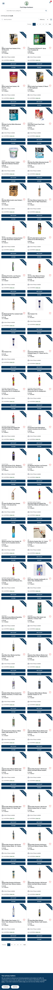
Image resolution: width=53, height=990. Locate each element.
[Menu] (3, 3)
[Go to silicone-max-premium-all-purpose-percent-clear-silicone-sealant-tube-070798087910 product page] (13, 884)
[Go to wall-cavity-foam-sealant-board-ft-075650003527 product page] (13, 88)
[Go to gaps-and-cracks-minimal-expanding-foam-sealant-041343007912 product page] (13, 619)
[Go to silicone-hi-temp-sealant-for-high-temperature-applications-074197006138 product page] (13, 240)
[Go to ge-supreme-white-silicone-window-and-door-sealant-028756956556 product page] (39, 695)
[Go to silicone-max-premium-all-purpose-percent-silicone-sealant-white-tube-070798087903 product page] (39, 846)
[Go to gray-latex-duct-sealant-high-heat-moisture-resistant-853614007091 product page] (13, 164)
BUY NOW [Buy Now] (13, 67)
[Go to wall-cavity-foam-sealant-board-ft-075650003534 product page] (13, 50)
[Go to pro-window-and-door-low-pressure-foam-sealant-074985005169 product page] (39, 467)
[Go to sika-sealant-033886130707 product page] (13, 354)
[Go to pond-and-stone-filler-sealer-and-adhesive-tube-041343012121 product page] (39, 619)
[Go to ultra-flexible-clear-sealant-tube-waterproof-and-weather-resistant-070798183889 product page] (13, 922)
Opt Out (15, 987)
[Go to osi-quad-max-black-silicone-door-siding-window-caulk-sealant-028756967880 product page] (39, 922)
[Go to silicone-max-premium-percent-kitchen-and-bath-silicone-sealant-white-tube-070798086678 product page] (39, 771)
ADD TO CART (13, 63)
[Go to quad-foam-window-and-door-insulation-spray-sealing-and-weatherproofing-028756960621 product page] (39, 354)
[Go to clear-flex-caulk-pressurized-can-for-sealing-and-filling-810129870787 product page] (13, 392)
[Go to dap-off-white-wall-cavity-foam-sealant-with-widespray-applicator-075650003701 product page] (39, 240)
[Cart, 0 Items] (50, 2)
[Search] (46, 10)
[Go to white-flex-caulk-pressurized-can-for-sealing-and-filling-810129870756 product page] (39, 392)
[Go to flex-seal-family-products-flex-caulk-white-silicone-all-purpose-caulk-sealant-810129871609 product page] (13, 581)
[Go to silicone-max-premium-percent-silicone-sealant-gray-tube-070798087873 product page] (39, 809)
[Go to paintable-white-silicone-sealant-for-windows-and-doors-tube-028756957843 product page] (13, 695)
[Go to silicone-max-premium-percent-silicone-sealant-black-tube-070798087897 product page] (13, 846)
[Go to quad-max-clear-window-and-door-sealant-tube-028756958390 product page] (13, 657)
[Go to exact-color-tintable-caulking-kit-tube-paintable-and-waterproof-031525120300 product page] (39, 581)
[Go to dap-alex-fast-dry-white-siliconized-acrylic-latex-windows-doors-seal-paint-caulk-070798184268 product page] (13, 126)
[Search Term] (26, 10)
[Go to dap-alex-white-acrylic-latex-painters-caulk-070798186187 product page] (13, 202)
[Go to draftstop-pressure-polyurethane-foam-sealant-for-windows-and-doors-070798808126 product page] (13, 278)
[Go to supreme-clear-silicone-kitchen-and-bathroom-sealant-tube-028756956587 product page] (13, 771)
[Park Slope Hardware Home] (26, 3)
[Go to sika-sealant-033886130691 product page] (39, 316)
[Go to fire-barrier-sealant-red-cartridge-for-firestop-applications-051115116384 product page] (39, 543)
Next (50, 24)
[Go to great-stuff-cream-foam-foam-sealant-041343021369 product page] (39, 126)
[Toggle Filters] (51, 19)
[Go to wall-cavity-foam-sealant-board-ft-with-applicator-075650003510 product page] (39, 88)
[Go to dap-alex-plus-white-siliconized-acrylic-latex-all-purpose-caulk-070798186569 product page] (39, 164)
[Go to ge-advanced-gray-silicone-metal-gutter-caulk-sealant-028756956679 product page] (13, 733)
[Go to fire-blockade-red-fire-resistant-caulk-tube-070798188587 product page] (13, 316)
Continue (5, 987)
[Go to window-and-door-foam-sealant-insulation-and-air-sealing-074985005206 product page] (13, 543)
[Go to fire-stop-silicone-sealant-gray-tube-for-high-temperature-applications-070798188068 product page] (39, 202)
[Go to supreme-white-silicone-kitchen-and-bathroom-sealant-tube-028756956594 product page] (39, 733)
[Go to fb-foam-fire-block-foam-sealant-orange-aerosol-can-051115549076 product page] (13, 505)
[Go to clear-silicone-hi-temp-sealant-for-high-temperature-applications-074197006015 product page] (39, 278)
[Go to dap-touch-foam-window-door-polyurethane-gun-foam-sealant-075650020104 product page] (13, 467)
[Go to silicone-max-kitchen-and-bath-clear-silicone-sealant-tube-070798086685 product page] (13, 809)
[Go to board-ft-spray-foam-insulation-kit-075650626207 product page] (39, 50)
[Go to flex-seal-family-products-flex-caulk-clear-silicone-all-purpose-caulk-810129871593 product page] (39, 505)
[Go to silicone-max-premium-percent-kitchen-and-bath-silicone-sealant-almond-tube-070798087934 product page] (39, 884)
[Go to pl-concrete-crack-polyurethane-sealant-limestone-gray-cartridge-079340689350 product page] (39, 429)
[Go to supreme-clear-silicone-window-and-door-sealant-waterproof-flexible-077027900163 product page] (39, 657)
